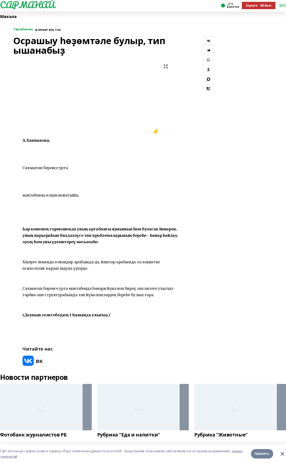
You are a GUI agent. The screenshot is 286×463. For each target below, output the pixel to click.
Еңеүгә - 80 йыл (258, 5)
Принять (262, 454)
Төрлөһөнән (23, 29)
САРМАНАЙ (27, 4)
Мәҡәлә (8, 16)
